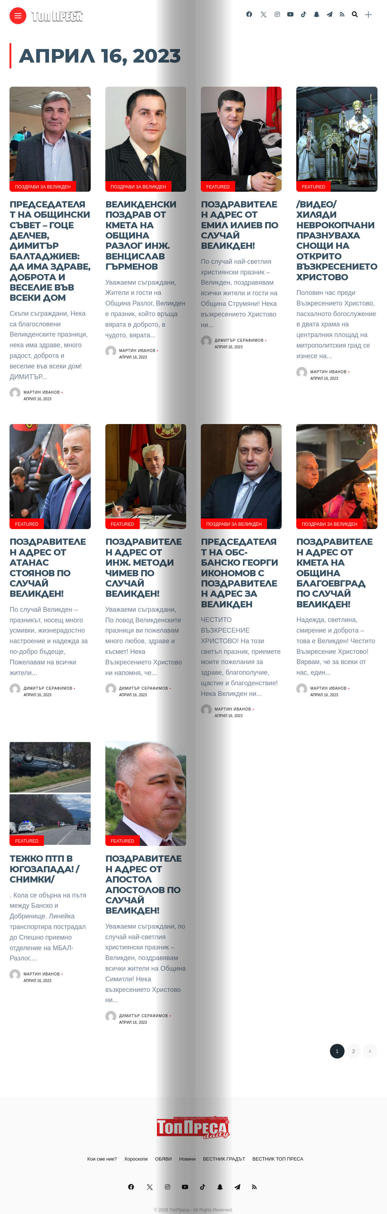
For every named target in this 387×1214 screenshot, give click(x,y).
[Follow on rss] (342, 14)
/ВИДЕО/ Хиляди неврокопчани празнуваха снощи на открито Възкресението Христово (336, 237)
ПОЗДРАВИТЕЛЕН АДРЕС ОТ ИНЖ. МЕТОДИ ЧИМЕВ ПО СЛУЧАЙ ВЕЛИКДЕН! (143, 557)
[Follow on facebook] (249, 14)
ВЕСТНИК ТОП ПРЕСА (277, 1142)
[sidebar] (368, 14)
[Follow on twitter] (263, 14)
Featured (218, 187)
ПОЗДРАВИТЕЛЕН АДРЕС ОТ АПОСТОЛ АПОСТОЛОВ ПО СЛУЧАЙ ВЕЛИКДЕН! (143, 869)
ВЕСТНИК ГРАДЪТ (224, 1142)
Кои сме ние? (102, 1142)
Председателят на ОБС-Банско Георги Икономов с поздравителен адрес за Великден (239, 562)
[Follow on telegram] (329, 14)
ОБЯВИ (163, 1142)
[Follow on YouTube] (290, 14)
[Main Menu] (18, 16)
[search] (355, 14)
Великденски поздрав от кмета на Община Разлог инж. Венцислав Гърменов (140, 232)
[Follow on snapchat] (316, 14)
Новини (187, 1142)
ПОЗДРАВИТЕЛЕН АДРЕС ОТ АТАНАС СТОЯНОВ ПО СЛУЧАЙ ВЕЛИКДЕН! (48, 557)
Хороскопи (136, 1142)
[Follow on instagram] (277, 14)
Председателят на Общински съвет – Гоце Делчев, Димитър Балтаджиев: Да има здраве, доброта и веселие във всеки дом (50, 247)
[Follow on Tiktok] (303, 14)
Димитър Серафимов (239, 337)
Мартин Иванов (41, 385)
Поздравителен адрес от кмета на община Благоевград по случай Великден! (334, 562)
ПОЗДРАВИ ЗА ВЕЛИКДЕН (42, 187)
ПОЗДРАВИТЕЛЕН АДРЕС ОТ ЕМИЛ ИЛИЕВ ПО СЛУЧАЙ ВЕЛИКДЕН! (239, 223)
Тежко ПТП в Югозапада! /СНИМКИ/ (44, 855)
